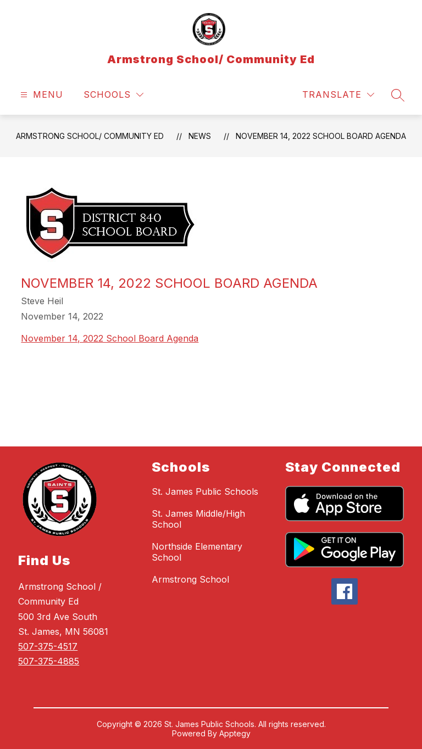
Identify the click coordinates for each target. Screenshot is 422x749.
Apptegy (235, 733)
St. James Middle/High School (198, 519)
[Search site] (397, 95)
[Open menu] (40, 95)
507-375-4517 (47, 646)
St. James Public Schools (205, 491)
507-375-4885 (48, 661)
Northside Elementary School (197, 552)
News (199, 136)
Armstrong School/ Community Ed (90, 136)
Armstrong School (190, 579)
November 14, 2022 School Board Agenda (321, 136)
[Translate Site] (338, 95)
